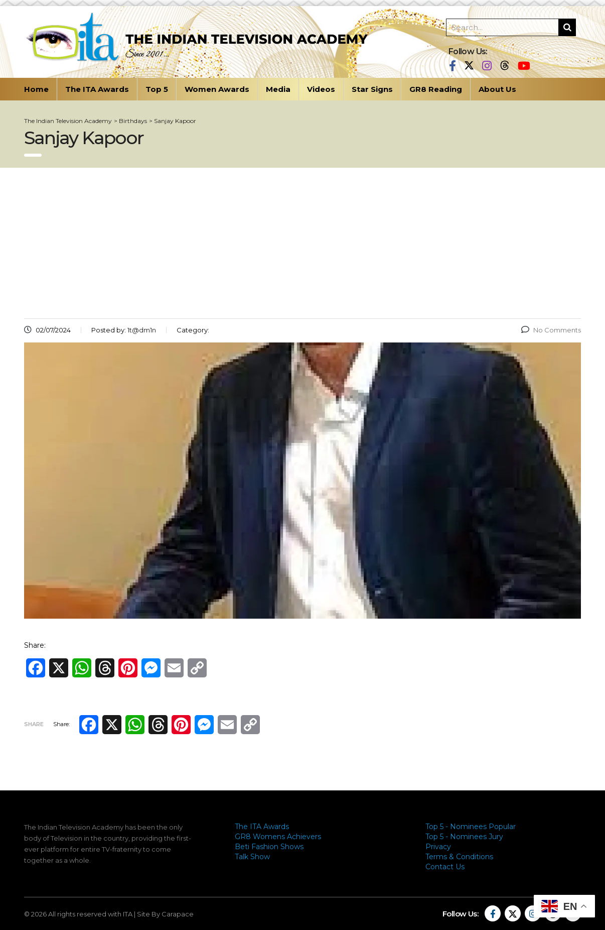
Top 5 (156, 89)
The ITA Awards (97, 89)
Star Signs (372, 89)
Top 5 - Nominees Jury (464, 836)
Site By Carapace (165, 914)
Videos (321, 89)
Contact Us (445, 866)
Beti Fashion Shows (269, 846)
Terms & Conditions (459, 856)
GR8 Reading (435, 89)
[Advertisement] (302, 243)
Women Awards (217, 89)
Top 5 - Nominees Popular (470, 826)
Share (34, 724)
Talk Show (252, 856)
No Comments (551, 330)
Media (278, 89)
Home (36, 89)
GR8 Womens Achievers (278, 836)
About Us (497, 89)
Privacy (438, 846)
